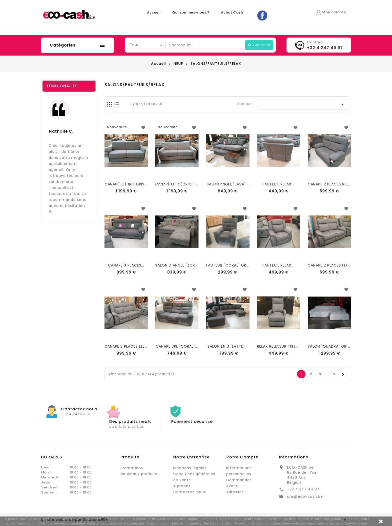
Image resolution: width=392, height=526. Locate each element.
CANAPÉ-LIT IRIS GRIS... (126, 184)
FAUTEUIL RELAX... (278, 184)
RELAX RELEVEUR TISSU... (279, 346)
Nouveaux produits (138, 473)
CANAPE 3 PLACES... (126, 265)
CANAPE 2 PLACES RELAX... (332, 184)
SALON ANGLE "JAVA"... (228, 184)
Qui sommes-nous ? (191, 12)
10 (333, 374)
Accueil (154, 12)
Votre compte (242, 457)
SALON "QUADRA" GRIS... (330, 346)
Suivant (343, 374)
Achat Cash (232, 12)
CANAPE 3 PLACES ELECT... (128, 346)
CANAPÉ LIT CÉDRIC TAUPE (180, 184)
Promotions (131, 467)
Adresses (235, 491)
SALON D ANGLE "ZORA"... (178, 265)
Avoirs (232, 485)
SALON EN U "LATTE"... (228, 346)
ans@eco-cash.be (305, 496)
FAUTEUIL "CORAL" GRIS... (229, 265)
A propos (181, 485)
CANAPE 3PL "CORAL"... (177, 346)
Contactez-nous (189, 491)
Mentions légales (189, 467)
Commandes (239, 479)
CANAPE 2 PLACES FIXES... (331, 265)
